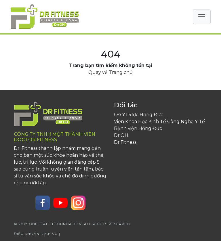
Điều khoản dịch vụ (36, 234)
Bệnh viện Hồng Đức (138, 128)
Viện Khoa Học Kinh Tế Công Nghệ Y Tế (159, 121)
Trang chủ (121, 72)
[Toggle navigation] (202, 16)
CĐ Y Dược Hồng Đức (138, 114)
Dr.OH (121, 135)
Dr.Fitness (125, 142)
